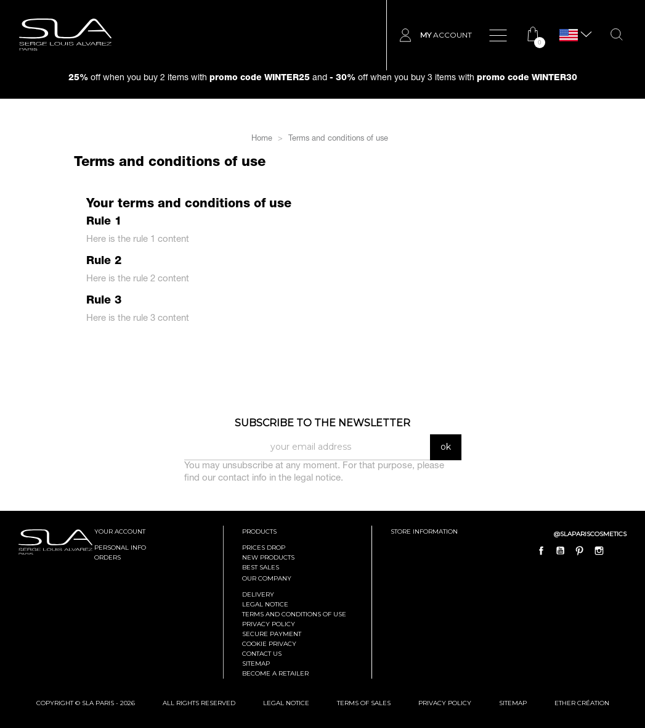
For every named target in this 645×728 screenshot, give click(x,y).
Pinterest (579, 550)
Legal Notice (265, 604)
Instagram (598, 550)
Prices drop (263, 548)
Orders (107, 557)
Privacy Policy (444, 703)
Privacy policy (268, 624)
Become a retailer (275, 673)
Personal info (120, 548)
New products (268, 557)
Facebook (541, 550)
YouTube (560, 550)
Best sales (260, 567)
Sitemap (256, 664)
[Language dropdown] (568, 35)
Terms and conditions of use (294, 614)
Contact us (262, 654)
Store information (424, 531)
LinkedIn (618, 550)
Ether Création (581, 703)
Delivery (258, 594)
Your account (119, 531)
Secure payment (271, 634)
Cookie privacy (269, 644)
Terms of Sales (364, 703)
